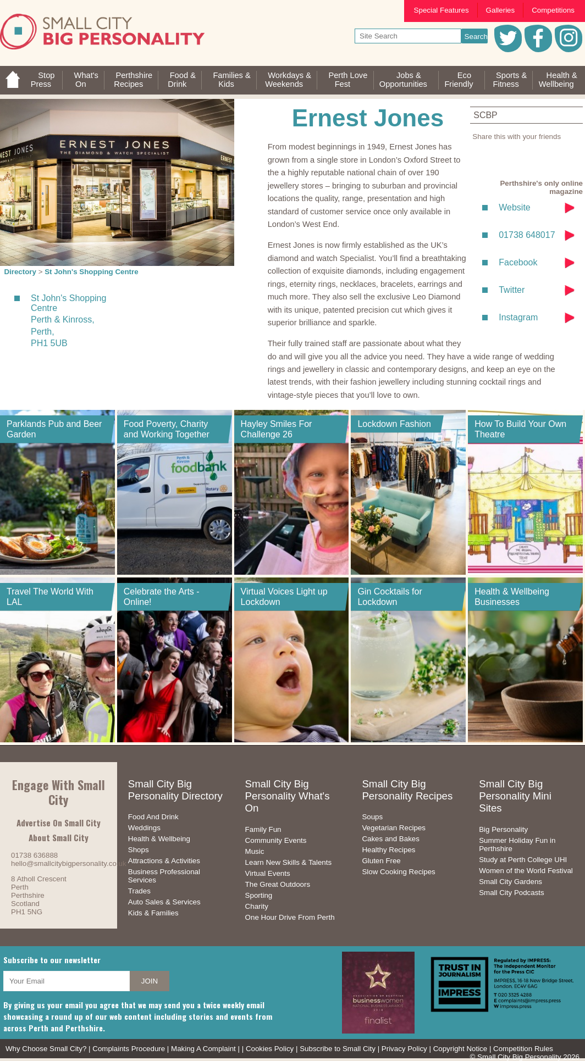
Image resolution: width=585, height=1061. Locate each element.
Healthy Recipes (388, 850)
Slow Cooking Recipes (398, 872)
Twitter (512, 290)
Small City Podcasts (511, 892)
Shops (138, 850)
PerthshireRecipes (133, 79)
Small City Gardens (510, 881)
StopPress (43, 79)
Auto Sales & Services (164, 902)
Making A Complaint (203, 1049)
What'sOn (86, 79)
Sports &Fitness (510, 79)
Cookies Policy (270, 1049)
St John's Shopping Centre (92, 272)
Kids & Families (153, 913)
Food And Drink (153, 817)
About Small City (59, 837)
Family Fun (263, 829)
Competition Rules (523, 1049)
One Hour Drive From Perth (290, 917)
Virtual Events (267, 873)
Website (515, 207)
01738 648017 (527, 235)
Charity (256, 906)
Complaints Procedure (128, 1049)
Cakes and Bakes (390, 839)
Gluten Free (381, 861)
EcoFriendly (458, 79)
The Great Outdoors (278, 884)
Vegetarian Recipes (394, 828)
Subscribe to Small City (338, 1049)
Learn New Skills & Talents (288, 862)
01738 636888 (34, 855)
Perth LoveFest (347, 79)
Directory (20, 272)
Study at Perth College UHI (523, 860)
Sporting (259, 895)
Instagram (518, 317)
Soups (372, 817)
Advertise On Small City (58, 822)
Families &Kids (231, 79)
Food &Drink (182, 79)
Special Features (441, 10)
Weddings (144, 828)
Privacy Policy (404, 1049)
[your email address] (66, 981)
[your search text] (408, 36)
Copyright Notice (460, 1049)
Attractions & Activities (164, 861)
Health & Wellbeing (159, 839)
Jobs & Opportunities (403, 79)
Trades (139, 891)
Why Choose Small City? (45, 1049)
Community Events (276, 840)
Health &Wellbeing (558, 79)
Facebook (518, 262)
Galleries (500, 10)
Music (254, 851)
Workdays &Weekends (288, 79)
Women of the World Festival (526, 870)
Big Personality (503, 829)
